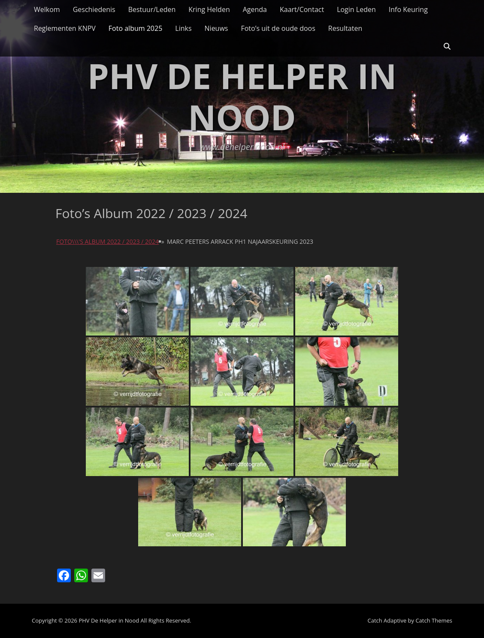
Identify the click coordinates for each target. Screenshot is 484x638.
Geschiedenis (94, 9)
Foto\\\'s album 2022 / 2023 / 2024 (107, 241)
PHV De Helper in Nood (242, 96)
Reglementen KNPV (65, 28)
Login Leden (356, 9)
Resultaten (345, 28)
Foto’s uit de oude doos (278, 28)
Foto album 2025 (135, 28)
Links (183, 28)
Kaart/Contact (302, 9)
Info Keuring (408, 9)
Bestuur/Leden (152, 9)
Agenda (255, 9)
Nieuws (216, 28)
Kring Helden (209, 9)
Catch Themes (433, 620)
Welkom (47, 9)
